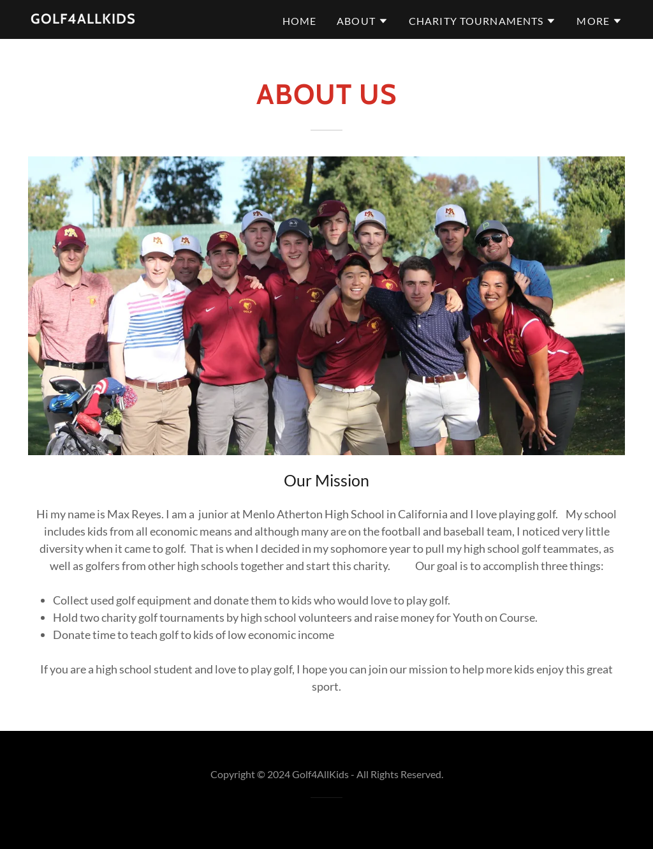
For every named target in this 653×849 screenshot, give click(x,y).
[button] (362, 21)
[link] (83, 19)
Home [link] (299, 21)
